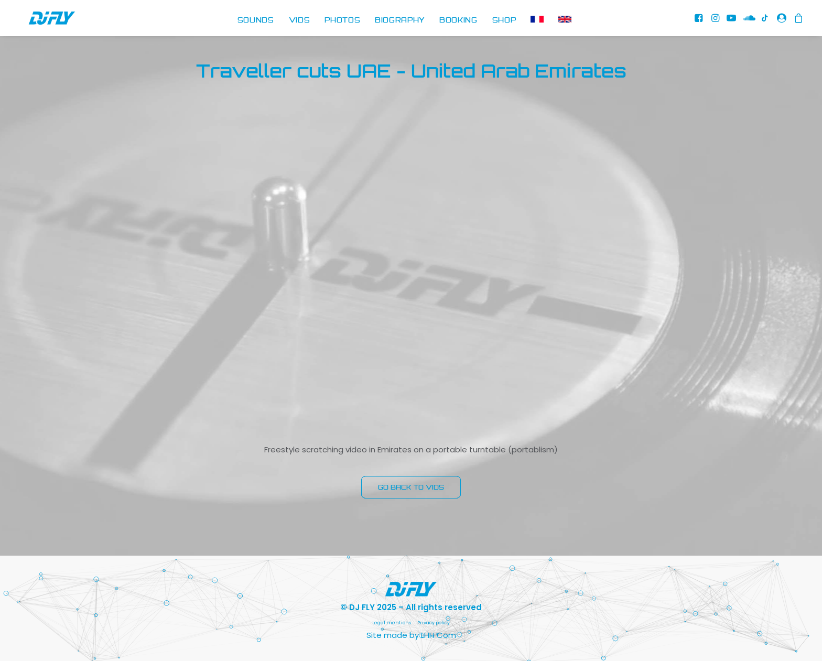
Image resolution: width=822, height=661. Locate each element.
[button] (699, 20)
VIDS (299, 20)
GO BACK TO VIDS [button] (411, 487)
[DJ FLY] (41, 20)
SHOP (504, 20)
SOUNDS (255, 20)
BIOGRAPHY (400, 20)
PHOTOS (342, 20)
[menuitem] (256, 20)
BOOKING (458, 20)
